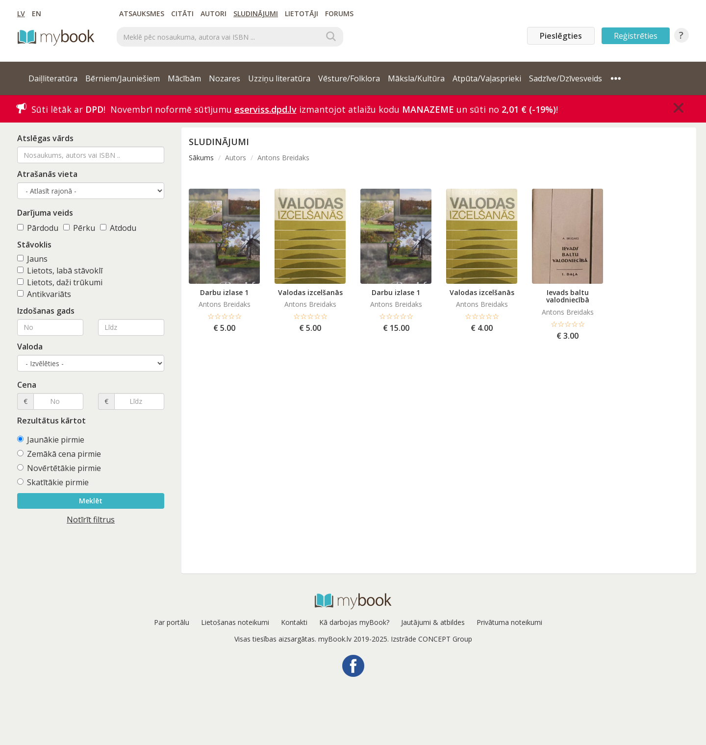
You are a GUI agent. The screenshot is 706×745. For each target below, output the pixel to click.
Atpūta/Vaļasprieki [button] (487, 78)
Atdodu (118, 228)
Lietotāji (301, 13)
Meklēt (90, 500)
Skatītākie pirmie (53, 482)
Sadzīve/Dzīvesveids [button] (565, 78)
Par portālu (171, 622)
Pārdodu (37, 228)
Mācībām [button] (184, 78)
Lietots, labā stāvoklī (59, 270)
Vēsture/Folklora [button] (349, 78)
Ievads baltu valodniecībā (567, 296)
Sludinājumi (255, 13)
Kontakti (294, 622)
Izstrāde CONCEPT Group (431, 639)
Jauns (32, 258)
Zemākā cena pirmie (59, 453)
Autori (214, 13)
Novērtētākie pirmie (59, 468)
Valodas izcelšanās (310, 292)
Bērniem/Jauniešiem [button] (122, 78)
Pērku (79, 228)
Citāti (182, 13)
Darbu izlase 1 (224, 292)
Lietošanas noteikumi (235, 622)
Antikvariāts (44, 294)
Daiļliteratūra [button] (52, 78)
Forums (339, 13)
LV (21, 13)
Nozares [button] (224, 78)
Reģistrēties (635, 35)
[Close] (678, 107)
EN (36, 13)
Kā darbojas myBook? (354, 622)
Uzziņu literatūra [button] (279, 78)
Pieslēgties (561, 35)
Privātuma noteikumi (509, 622)
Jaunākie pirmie (50, 439)
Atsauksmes (141, 13)
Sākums (201, 157)
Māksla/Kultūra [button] (416, 78)
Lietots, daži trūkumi (59, 282)
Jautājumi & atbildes (433, 622)
